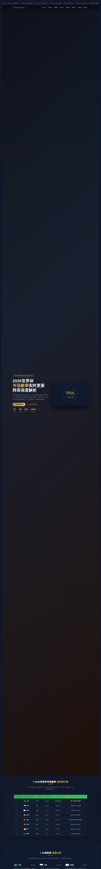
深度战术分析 (32, 404)
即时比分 (62, 7)
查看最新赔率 (19, 404)
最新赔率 (44, 7)
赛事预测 (56, 7)
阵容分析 (50, 7)
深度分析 (73, 7)
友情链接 (79, 7)
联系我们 (85, 7)
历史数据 (68, 7)
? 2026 (19, 7)
